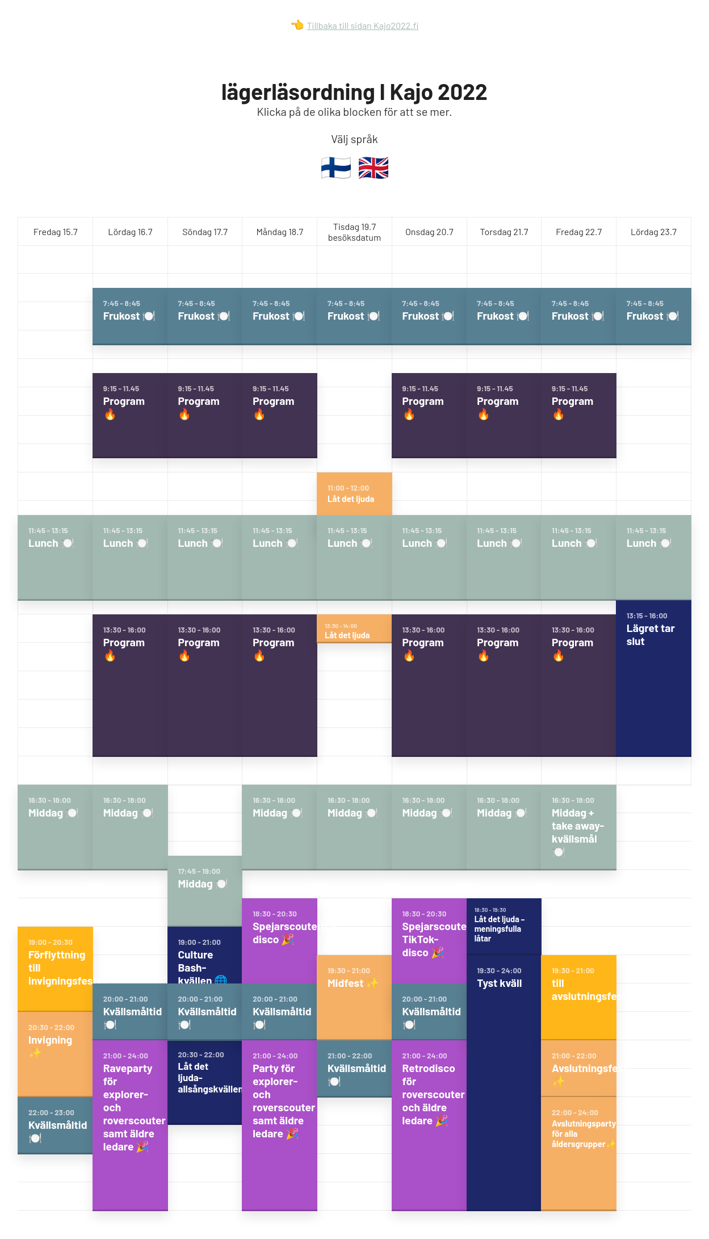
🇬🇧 (373, 166)
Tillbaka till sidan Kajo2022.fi (362, 25)
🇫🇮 (336, 166)
